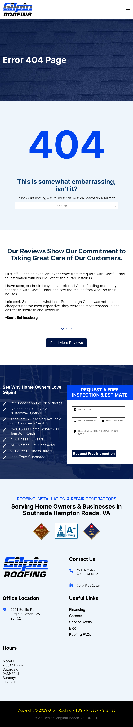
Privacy (92, 710)
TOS (78, 710)
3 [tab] (71, 328)
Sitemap (109, 710)
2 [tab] (66, 328)
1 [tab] (62, 328)
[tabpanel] (66, 295)
